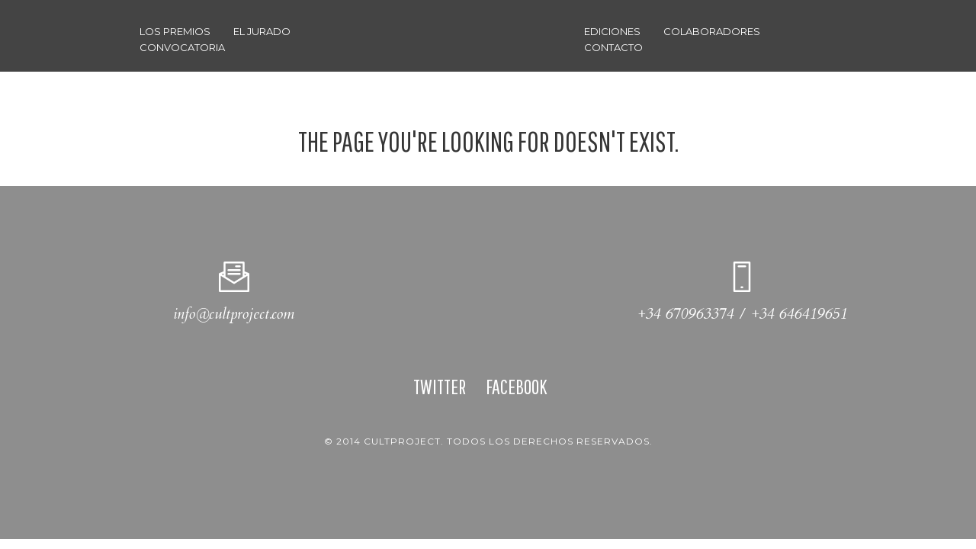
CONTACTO (613, 47)
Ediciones (612, 31)
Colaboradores (711, 31)
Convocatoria (182, 47)
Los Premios (175, 31)
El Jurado (262, 31)
